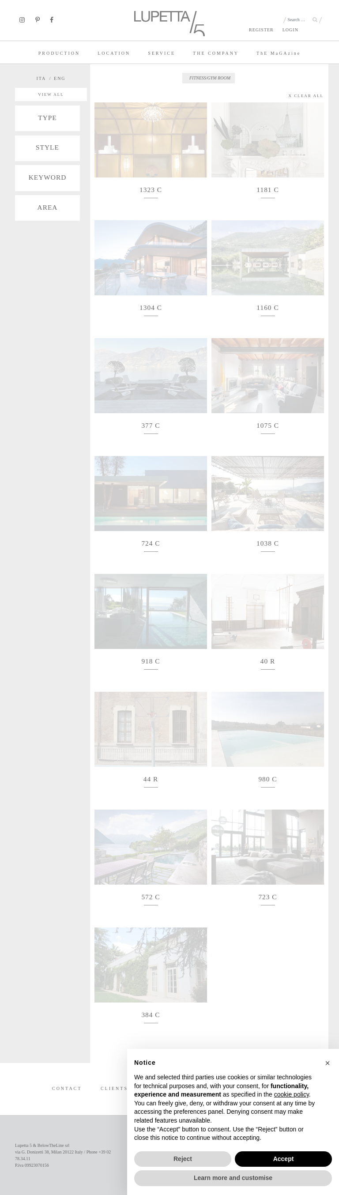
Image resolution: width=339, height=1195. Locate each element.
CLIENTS (114, 1088)
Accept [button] (283, 1158)
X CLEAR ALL (306, 96)
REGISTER (261, 29)
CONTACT (67, 1088)
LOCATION (114, 53)
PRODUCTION (59, 53)
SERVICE (161, 53)
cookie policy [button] (291, 1094)
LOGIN (290, 29)
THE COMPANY (216, 53)
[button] (327, 1063)
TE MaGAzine (278, 53)
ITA (41, 78)
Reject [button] (182, 1158)
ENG (60, 78)
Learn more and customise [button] (233, 1177)
